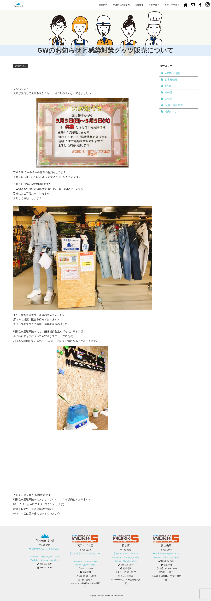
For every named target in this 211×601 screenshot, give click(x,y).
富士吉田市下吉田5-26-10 (167, 553)
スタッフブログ (172, 5)
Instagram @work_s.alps (85, 561)
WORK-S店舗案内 (121, 5)
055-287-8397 (86, 568)
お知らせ (170, 86)
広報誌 (168, 98)
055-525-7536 (167, 561)
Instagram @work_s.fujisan (166, 557)
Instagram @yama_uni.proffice (45, 556)
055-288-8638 (127, 565)
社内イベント (172, 111)
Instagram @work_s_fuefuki (125, 557)
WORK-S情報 (173, 73)
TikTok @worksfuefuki (126, 561)
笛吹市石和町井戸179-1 (127, 553)
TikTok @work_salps (85, 565)
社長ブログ (154, 5)
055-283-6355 (46, 564)
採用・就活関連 (174, 105)
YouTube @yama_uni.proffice (44, 560)
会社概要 (139, 5)
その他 (168, 92)
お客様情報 (171, 79)
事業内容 (103, 5)
